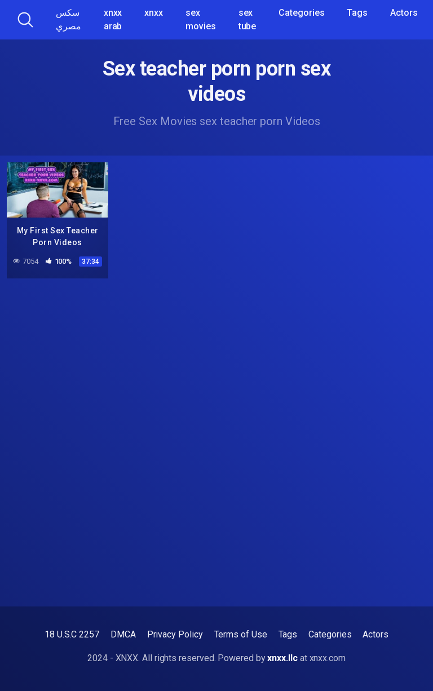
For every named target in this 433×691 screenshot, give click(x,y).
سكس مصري (68, 19)
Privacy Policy (175, 634)
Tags (357, 12)
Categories (301, 12)
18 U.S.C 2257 (72, 634)
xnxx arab (113, 19)
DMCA (123, 634)
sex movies (200, 19)
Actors (404, 12)
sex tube (247, 19)
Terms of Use (240, 634)
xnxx (153, 12)
